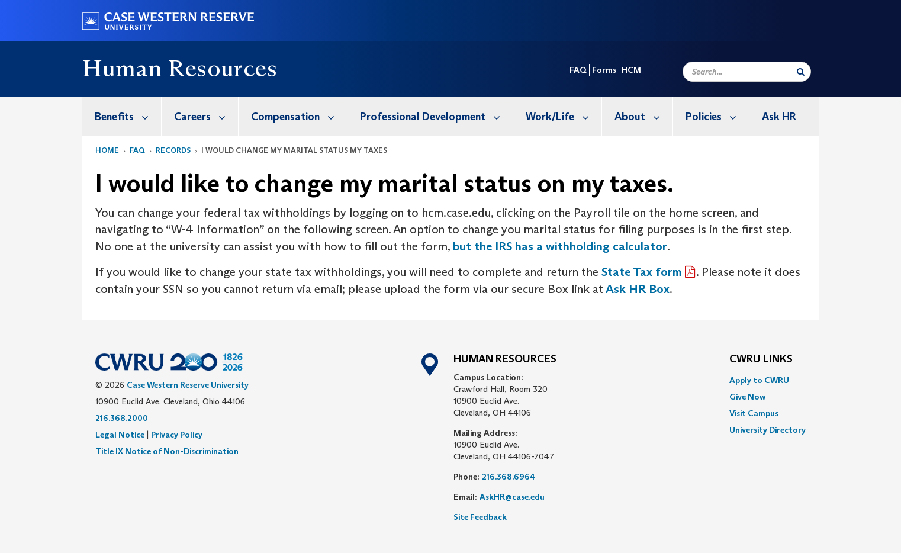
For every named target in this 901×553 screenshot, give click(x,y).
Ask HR (779, 116)
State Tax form (641, 272)
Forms (604, 70)
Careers (206, 116)
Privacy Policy (176, 434)
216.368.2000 (121, 418)
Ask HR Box (636, 289)
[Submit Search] (801, 72)
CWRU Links (761, 359)
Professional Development (436, 116)
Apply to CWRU (759, 380)
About (643, 116)
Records (173, 150)
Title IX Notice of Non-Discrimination (167, 451)
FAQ (578, 70)
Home (107, 150)
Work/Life (563, 116)
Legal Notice (119, 434)
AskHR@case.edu (512, 496)
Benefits (128, 116)
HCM (631, 70)
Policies (717, 116)
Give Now (747, 396)
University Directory (767, 430)
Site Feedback (480, 517)
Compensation (299, 116)
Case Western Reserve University (188, 385)
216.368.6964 (509, 476)
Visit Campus (753, 413)
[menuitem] (122, 116)
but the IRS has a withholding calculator (560, 246)
